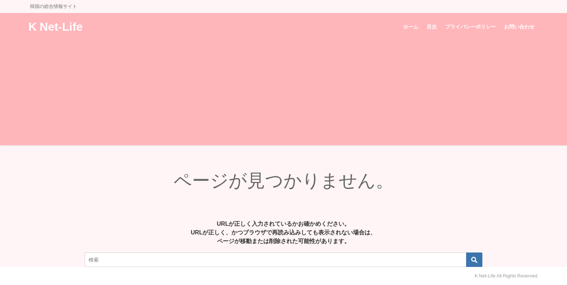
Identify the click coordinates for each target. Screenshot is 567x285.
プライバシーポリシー (470, 26)
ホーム (410, 26)
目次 (432, 26)
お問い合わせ (519, 26)
